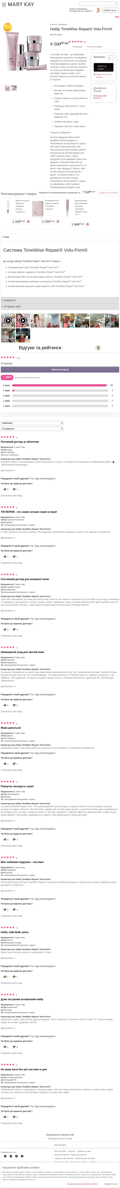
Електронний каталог (100, 97)
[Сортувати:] (32, 423)
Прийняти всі (111, 1184)
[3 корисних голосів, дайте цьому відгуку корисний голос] (5, 557)
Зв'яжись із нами (84, 1151)
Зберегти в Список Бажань (104, 75)
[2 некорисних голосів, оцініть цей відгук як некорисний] (15, 705)
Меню (4, 4)
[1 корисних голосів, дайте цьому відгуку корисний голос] (5, 977)
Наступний (60, 1145)
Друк (117, 17)
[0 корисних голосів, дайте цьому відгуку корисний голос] (5, 489)
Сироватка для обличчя (64, 1158)
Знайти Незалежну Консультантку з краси (80, 10)
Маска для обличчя (79, 1155)
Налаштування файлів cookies (82, 1184)
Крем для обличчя (62, 1155)
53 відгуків (77, 46)
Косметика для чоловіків (85, 1158)
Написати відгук (94, 46)
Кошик (110, 10)
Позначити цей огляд (11, 495)
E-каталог (72, 1151)
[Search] (98, 4)
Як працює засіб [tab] (12, 306)
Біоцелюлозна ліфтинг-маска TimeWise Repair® (52, 204)
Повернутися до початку (60, 1138)
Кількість (99, 57)
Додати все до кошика (109, 193)
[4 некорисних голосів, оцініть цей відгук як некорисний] (15, 630)
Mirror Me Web (60, 1151)
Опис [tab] (6, 237)
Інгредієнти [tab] (9, 300)
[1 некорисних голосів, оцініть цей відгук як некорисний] (15, 489)
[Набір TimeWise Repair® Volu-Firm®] (25, 51)
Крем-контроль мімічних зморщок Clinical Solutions (23, 206)
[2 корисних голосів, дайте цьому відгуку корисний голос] (5, 1047)
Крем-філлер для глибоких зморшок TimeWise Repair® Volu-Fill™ (81, 207)
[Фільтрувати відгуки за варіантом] (32, 429)
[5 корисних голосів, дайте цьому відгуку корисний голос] (5, 630)
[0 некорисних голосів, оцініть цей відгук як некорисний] (15, 1047)
